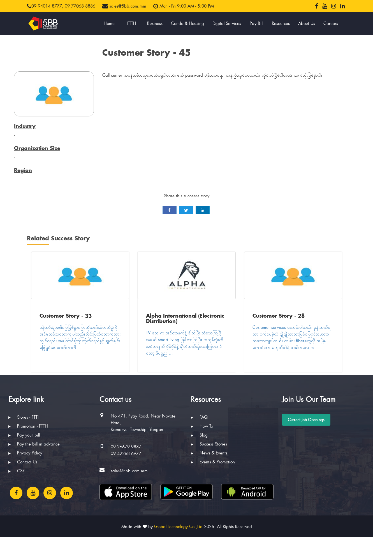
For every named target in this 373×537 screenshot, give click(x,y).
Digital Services (226, 23)
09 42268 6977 (126, 453)
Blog (199, 435)
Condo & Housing (187, 23)
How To (202, 426)
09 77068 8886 (80, 6)
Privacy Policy (25, 453)
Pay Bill (256, 23)
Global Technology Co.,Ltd (178, 526)
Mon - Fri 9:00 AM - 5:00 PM (183, 6)
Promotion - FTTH (28, 426)
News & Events (209, 453)
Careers (330, 23)
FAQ (199, 417)
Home (109, 23)
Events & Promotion (213, 462)
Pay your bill (24, 435)
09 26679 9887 (126, 447)
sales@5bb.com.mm (124, 6)
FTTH (131, 23)
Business (155, 23)
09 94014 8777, (45, 6)
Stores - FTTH (24, 417)
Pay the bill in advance (34, 444)
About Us (306, 23)
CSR (16, 471)
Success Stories (209, 444)
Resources (281, 23)
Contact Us (22, 462)
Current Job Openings (306, 419)
